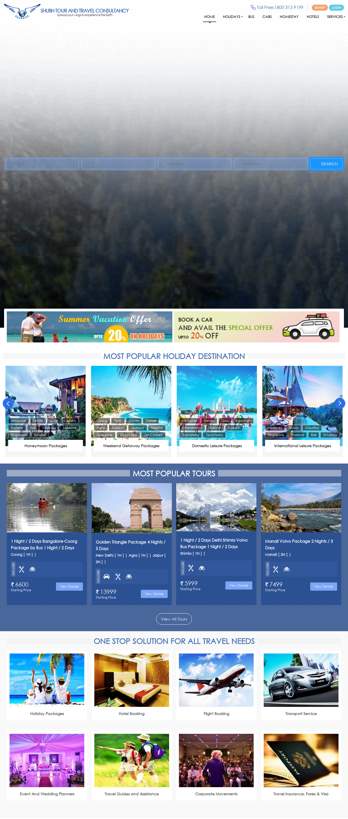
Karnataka (190, 434)
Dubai (293, 427)
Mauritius (69, 427)
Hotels (313, 16)
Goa (53, 420)
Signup (320, 7)
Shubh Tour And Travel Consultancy (85, 12)
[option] (45, 411)
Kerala (38, 420)
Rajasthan (243, 420)
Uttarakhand (192, 427)
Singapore (19, 434)
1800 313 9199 (288, 7)
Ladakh (70, 420)
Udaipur (118, 427)
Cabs (267, 16)
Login (336, 7)
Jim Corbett (153, 434)
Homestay (289, 16)
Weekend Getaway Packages (131, 445)
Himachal (18, 420)
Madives (49, 427)
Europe (39, 434)
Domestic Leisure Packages (217, 445)
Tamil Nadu (214, 434)
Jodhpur (137, 427)
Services (335, 16)
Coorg (102, 420)
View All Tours (174, 619)
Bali (32, 427)
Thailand (297, 434)
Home (209, 16)
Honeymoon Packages (45, 445)
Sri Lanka (330, 434)
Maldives (275, 427)
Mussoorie (105, 434)
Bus (251, 16)
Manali (151, 420)
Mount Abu (128, 434)
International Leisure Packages (302, 445)
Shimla (134, 420)
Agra (101, 427)
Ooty (118, 420)
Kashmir (17, 427)
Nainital (157, 427)
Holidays (231, 16)
